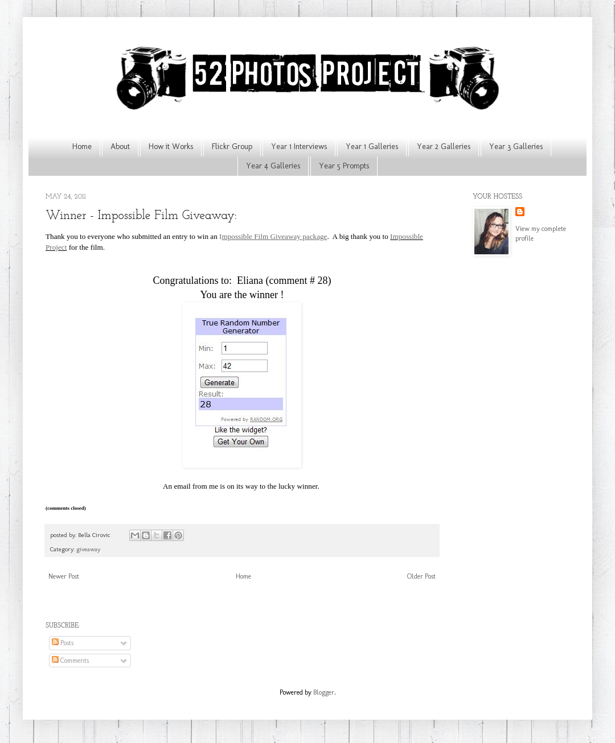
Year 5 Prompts (344, 166)
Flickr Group (232, 146)
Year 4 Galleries (273, 166)
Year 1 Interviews (299, 146)
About (120, 146)
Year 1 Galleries (372, 146)
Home (82, 146)
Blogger (323, 692)
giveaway (88, 549)
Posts (62, 643)
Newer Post (63, 576)
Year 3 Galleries (516, 146)
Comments (70, 660)
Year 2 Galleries (443, 146)
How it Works (171, 146)
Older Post (421, 576)
